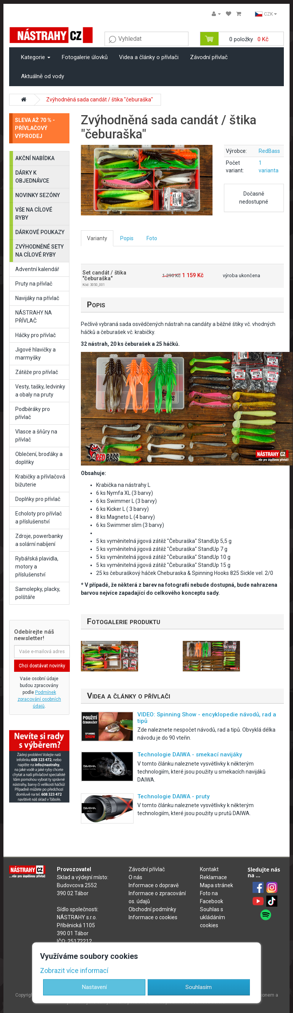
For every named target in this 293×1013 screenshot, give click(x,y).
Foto (151, 238)
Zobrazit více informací (74, 970)
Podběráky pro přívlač (32, 413)
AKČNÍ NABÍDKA (35, 158)
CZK (266, 14)
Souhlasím (198, 987)
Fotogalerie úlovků (85, 57)
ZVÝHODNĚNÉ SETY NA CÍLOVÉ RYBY (39, 251)
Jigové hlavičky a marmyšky (35, 354)
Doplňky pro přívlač (37, 499)
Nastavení (94, 987)
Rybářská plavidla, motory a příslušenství (36, 566)
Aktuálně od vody (42, 76)
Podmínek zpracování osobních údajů (39, 699)
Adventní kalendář (37, 269)
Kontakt (209, 869)
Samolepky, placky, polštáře (37, 593)
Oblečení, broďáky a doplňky (39, 458)
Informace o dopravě (154, 885)
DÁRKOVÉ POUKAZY (39, 232)
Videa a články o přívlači (149, 57)
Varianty (97, 238)
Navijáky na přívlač (37, 298)
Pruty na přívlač (33, 284)
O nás (135, 877)
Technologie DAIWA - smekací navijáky (189, 754)
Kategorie (35, 57)
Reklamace (213, 877)
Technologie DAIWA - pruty (173, 796)
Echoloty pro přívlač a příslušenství (38, 518)
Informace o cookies (153, 917)
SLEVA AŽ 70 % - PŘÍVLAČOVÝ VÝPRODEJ (35, 128)
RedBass (269, 151)
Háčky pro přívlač (35, 335)
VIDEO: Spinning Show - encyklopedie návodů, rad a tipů (206, 717)
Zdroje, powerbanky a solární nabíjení (39, 540)
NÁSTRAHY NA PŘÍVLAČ (33, 317)
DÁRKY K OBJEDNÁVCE (32, 177)
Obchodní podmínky (152, 909)
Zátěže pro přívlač (36, 372)
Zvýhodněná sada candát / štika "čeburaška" (99, 99)
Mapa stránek (216, 885)
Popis (127, 238)
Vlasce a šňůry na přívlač (36, 436)
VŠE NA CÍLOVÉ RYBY (33, 214)
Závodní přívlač (209, 57)
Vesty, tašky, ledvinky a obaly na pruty (40, 391)
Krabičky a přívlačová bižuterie (40, 481)
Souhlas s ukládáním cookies (212, 917)
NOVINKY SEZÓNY (37, 195)
